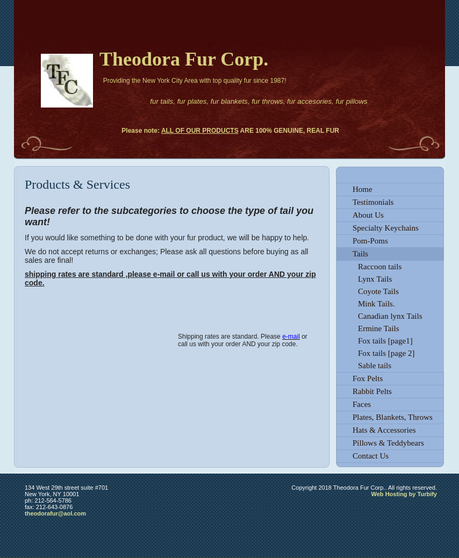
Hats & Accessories (384, 430)
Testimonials (373, 202)
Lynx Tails (375, 279)
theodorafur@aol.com (55, 513)
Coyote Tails (378, 291)
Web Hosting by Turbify (404, 494)
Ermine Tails (378, 328)
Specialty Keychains (386, 228)
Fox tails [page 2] (386, 353)
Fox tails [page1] (385, 341)
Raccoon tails (379, 266)
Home (362, 189)
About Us (368, 215)
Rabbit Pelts (372, 391)
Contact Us (371, 456)
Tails (360, 253)
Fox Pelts (368, 378)
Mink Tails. (376, 303)
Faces (362, 404)
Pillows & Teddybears (388, 443)
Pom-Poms (370, 241)
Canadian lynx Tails (390, 316)
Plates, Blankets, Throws (393, 417)
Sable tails (374, 365)
